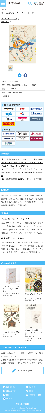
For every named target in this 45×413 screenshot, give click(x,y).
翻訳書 (31, 391)
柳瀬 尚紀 (5, 22)
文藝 (7, 395)
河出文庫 (32, 387)
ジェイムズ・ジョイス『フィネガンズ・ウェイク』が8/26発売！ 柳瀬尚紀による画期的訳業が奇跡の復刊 (22, 172)
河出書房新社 (11, 387)
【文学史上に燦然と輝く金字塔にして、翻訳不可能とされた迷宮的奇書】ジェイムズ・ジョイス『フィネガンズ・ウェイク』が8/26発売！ (22, 162)
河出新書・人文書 (35, 395)
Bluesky (9, 399)
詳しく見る (11, 284)
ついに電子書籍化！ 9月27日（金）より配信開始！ (22, 179)
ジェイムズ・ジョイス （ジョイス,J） (15, 219)
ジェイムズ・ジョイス (9, 19)
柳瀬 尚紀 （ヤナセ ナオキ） (12, 238)
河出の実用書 (11, 391)
